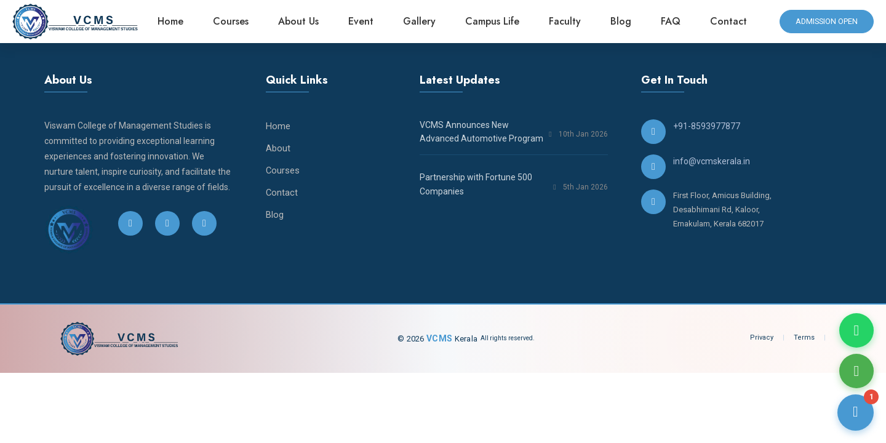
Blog (623, 21)
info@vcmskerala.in (711, 161)
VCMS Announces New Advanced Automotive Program (481, 131)
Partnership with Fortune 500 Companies (476, 184)
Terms (804, 337)
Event (364, 21)
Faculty (568, 21)
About (278, 148)
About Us (301, 21)
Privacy (761, 337)
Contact (731, 21)
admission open (825, 21)
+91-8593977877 (706, 126)
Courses (234, 21)
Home (173, 21)
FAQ (674, 21)
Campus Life (495, 21)
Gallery (422, 21)
